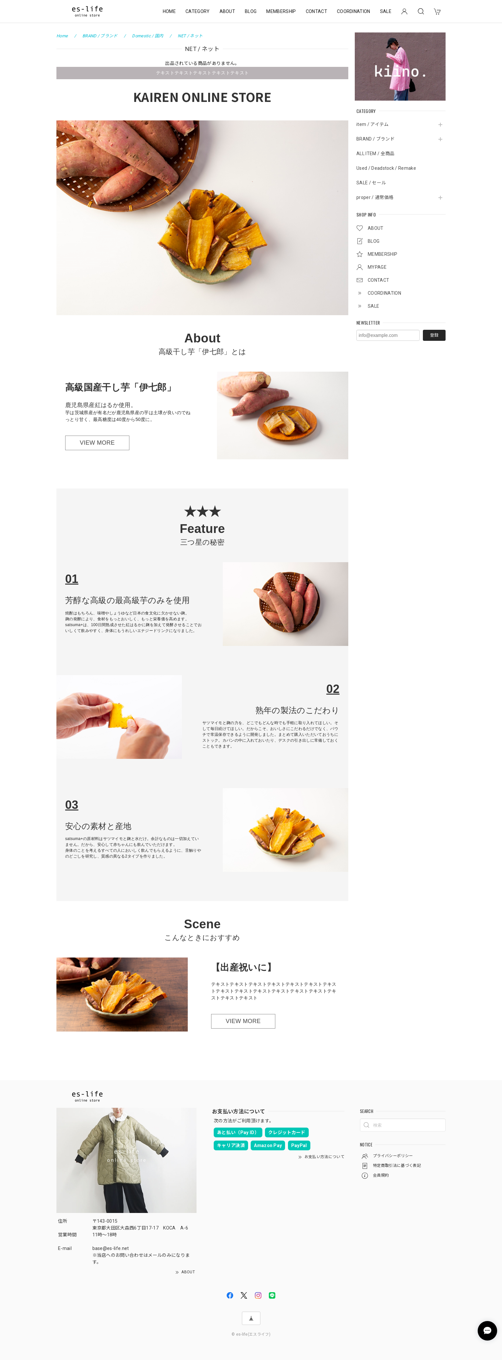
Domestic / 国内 (147, 35)
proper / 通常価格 (374, 197)
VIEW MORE (97, 442)
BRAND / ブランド (375, 139)
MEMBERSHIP (281, 11)
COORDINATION (353, 11)
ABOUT (227, 11)
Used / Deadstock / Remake (386, 168)
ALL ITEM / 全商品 (375, 153)
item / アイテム (372, 124)
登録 (434, 335)
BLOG (251, 11)
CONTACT (316, 11)
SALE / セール (371, 182)
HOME (169, 11)
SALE (385, 11)
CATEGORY (197, 11)
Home (62, 35)
